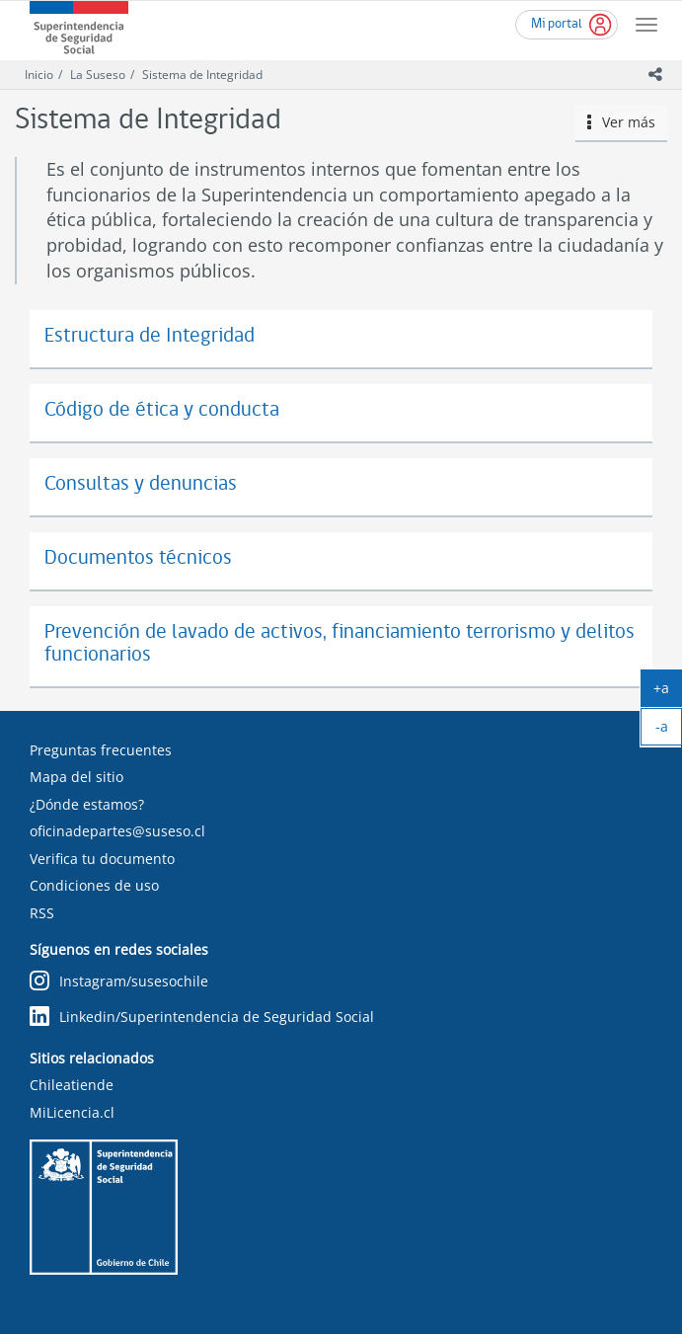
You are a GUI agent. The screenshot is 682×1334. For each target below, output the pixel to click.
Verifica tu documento (102, 858)
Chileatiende (72, 1084)
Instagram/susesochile (119, 982)
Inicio (39, 74)
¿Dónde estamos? (87, 804)
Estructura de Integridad (149, 336)
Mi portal (556, 24)
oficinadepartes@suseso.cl (117, 831)
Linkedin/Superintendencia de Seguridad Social (202, 1017)
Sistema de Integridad (202, 74)
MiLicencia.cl (72, 1112)
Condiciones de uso (94, 885)
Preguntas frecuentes (101, 750)
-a (669, 730)
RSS (42, 912)
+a (667, 692)
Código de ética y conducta (161, 410)
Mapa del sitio (76, 776)
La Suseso (97, 74)
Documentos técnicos (138, 558)
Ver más (621, 122)
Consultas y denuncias (140, 484)
